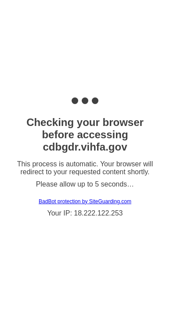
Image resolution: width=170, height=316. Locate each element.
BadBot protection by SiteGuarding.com (85, 201)
